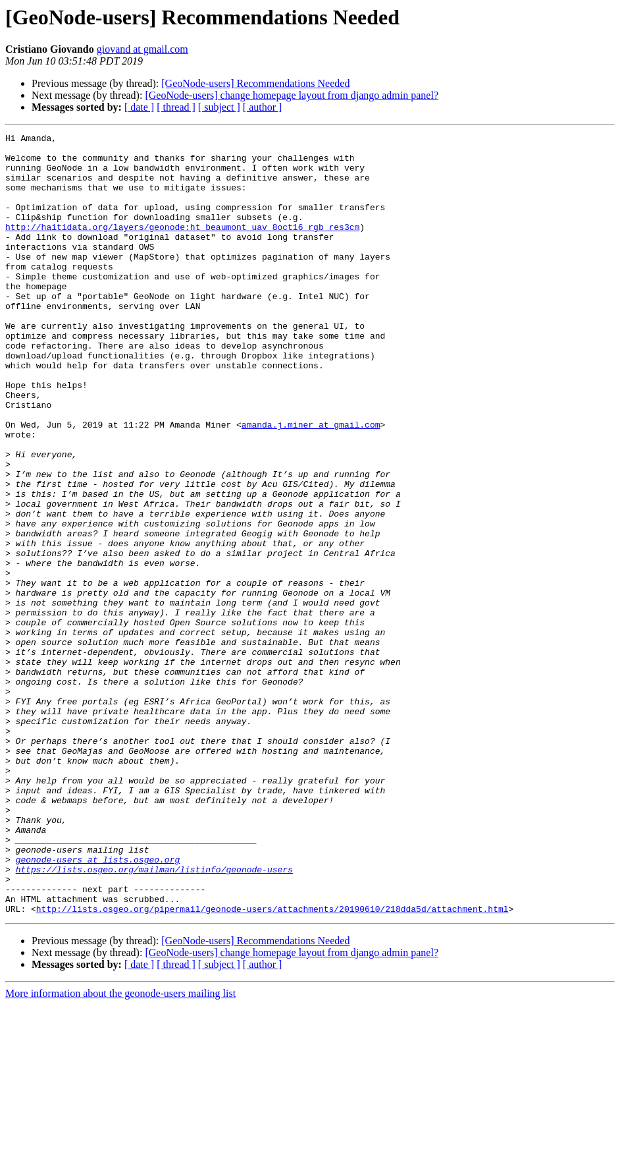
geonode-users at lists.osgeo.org (98, 1005)
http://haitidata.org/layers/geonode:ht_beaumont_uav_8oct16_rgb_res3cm (182, 246)
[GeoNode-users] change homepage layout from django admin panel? (291, 95)
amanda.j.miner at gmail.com (311, 484)
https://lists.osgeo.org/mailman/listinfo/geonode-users (154, 1017)
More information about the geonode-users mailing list (120, 1149)
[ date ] (139, 107)
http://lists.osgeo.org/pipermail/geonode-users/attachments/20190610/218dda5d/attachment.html (272, 1065)
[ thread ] (176, 107)
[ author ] (262, 107)
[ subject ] (219, 107)
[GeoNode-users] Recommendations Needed (255, 83)
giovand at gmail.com (142, 49)
